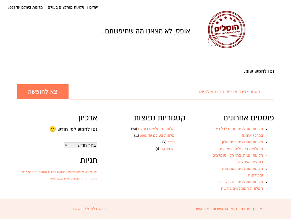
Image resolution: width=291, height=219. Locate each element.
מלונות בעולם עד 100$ (25, 7)
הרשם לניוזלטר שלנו (89, 208)
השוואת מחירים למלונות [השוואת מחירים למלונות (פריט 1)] (52, 172)
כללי (171, 142)
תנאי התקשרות (225, 208)
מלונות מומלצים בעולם (66, 7)
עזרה (245, 208)
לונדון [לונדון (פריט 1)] (85, 179)
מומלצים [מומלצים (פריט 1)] (75, 179)
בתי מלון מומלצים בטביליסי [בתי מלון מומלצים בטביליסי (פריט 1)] (82, 172)
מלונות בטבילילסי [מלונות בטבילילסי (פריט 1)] (60, 179)
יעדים (93, 7)
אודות (257, 208)
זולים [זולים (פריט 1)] (35, 172)
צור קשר (202, 208)
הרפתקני (167, 149)
